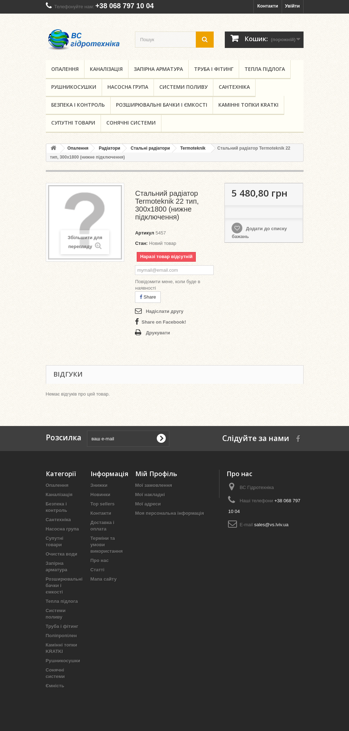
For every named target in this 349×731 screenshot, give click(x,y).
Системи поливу (183, 86)
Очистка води (61, 554)
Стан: (141, 243)
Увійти (292, 6)
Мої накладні (150, 494)
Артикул (144, 233)
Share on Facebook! (163, 322)
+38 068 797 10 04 (124, 6)
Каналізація (106, 69)
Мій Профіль (156, 473)
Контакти (267, 6)
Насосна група (127, 86)
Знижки (99, 485)
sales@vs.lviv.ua (271, 524)
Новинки (101, 494)
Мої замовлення (153, 485)
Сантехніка (234, 86)
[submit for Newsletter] (161, 438)
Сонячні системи (131, 122)
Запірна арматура (158, 69)
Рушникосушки (73, 86)
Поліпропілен (61, 635)
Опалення (65, 69)
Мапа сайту (104, 579)
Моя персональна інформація (169, 513)
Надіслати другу (164, 311)
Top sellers (103, 504)
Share (148, 297)
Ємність (55, 685)
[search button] (205, 40)
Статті (98, 569)
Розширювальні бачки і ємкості (161, 104)
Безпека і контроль (78, 104)
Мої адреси (148, 504)
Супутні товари (73, 122)
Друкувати (158, 332)
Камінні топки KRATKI (248, 104)
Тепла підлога (264, 69)
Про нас (100, 560)
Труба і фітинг (213, 69)
